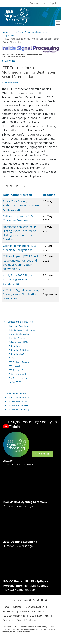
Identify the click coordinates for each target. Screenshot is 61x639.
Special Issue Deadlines (19, 401)
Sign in (53, 3)
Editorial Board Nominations (22, 330)
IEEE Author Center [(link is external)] (18, 405)
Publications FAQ (16, 354)
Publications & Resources (20, 321)
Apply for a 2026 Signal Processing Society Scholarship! (17, 279)
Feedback (8, 620)
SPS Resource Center (18, 370)
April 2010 (10, 35)
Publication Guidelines (19, 350)
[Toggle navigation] (58, 23)
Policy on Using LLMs (18, 342)
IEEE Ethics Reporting (14, 616)
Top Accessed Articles (18, 378)
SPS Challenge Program (19, 362)
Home (5, 32)
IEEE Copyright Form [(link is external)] (19, 409)
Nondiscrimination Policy (31, 611)
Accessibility (9, 611)
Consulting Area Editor (19, 326)
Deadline (49, 195)
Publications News (10, 82)
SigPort (12, 358)
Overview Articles (17, 338)
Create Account (38, 3)
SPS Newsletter (16, 366)
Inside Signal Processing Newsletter (29, 32)
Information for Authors (20, 334)
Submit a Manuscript (18, 374)
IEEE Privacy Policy (39, 616)
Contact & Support (35, 607)
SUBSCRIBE (42, 454)
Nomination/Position (17, 195)
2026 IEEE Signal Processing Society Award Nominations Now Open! (21, 294)
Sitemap (17, 607)
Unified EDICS (15, 382)
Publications (14, 346)
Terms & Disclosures (27, 620)
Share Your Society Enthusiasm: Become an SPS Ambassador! (21, 205)
